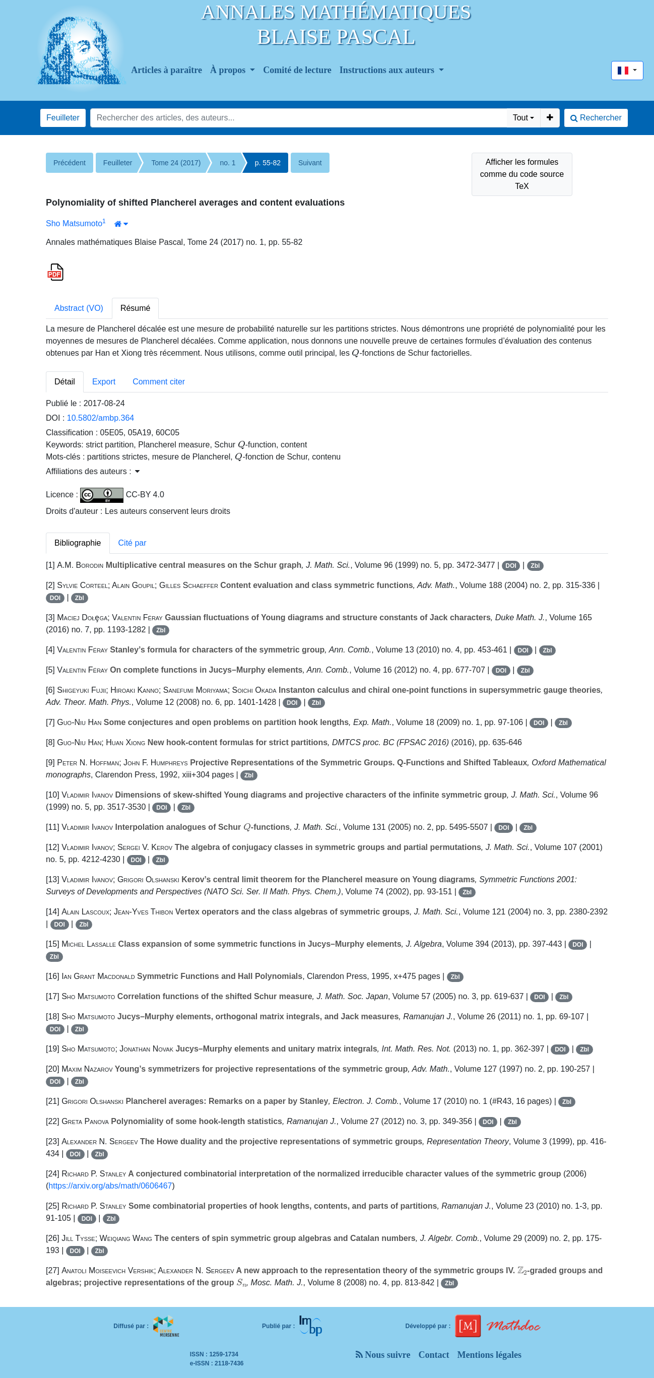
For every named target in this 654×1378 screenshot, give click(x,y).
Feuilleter (63, 117)
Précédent (69, 163)
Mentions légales (489, 1355)
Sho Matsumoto (74, 223)
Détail (64, 381)
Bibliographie (77, 543)
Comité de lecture (297, 70)
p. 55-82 (268, 163)
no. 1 (227, 163)
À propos (229, 70)
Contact (434, 1355)
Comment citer (159, 381)
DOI (510, 565)
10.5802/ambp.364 (100, 418)
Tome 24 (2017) (176, 163)
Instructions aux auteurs (388, 70)
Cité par (132, 543)
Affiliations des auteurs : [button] (93, 471)
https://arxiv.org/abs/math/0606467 (110, 1186)
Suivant (310, 163)
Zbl (535, 565)
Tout (520, 117)
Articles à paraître (166, 70)
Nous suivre (383, 1355)
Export (103, 381)
